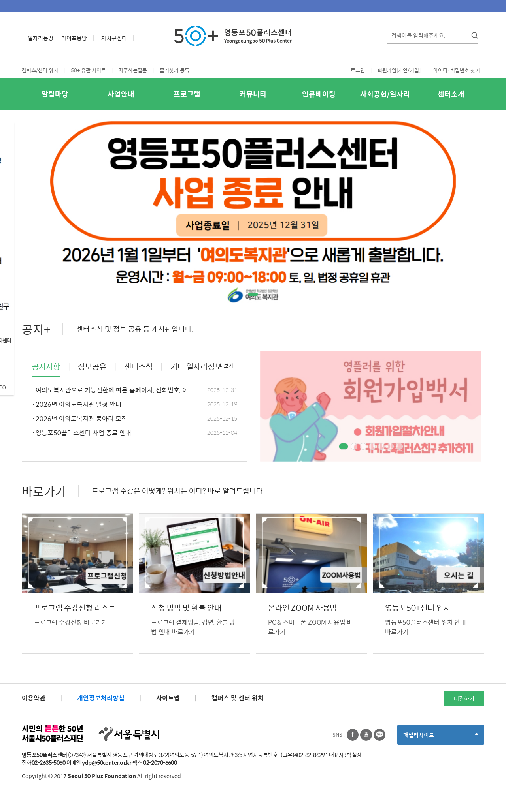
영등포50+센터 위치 (417, 608)
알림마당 (55, 93)
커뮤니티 (253, 93)
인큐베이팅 (319, 93)
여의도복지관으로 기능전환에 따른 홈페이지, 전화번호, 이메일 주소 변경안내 (134, 390)
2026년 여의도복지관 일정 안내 (134, 404)
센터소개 (451, 93)
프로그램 (187, 93)
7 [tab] (399, 446)
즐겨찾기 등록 (174, 70)
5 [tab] (381, 446)
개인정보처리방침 (101, 698)
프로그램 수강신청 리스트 (74, 608)
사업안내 (121, 93)
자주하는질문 (133, 70)
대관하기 (464, 698)
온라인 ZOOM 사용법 (302, 608)
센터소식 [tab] (138, 366)
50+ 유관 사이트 (88, 70)
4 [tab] (372, 446)
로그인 (358, 70)
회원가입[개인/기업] (399, 70)
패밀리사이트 (440, 737)
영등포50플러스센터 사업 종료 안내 (134, 432)
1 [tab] (253, 294)
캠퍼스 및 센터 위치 (237, 698)
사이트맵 (168, 698)
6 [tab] (390, 446)
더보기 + (228, 366)
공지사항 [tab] (46, 366)
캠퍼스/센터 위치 (40, 70)
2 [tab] (354, 446)
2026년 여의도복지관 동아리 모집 (134, 418)
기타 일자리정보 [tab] (196, 366)
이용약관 (33, 698)
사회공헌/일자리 (385, 93)
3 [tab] (363, 446)
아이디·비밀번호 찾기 (456, 70)
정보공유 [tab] (92, 366)
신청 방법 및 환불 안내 (186, 608)
